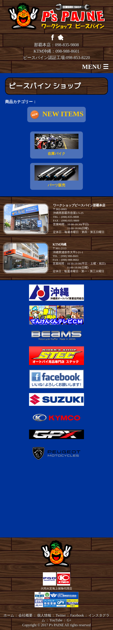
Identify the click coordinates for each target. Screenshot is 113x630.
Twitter (61, 615)
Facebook (77, 615)
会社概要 (25, 615)
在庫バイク (56, 144)
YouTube (56, 620)
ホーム (9, 615)
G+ (69, 620)
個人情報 (44, 615)
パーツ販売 (56, 176)
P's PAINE (56, 625)
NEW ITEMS (56, 114)
